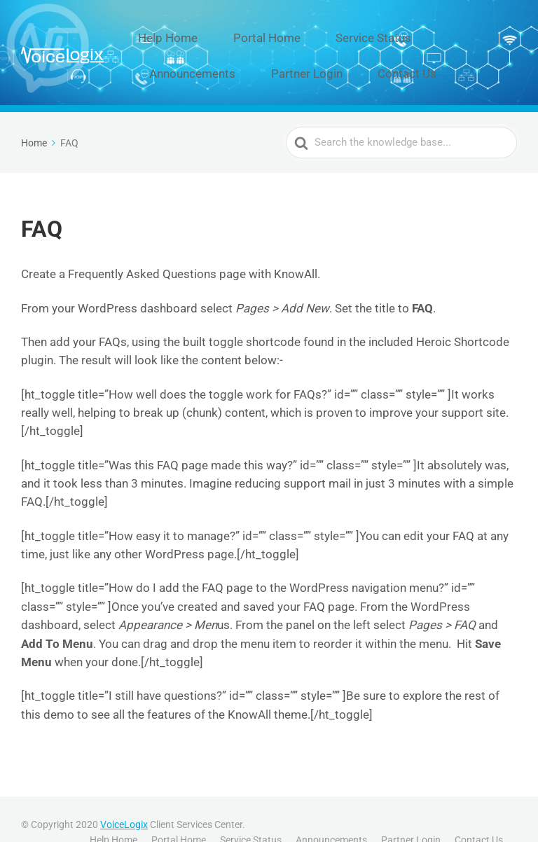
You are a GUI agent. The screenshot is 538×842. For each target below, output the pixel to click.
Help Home (175, 31)
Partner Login (191, 53)
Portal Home (254, 31)
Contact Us (270, 53)
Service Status (339, 31)
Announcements (434, 31)
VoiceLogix (124, 797)
